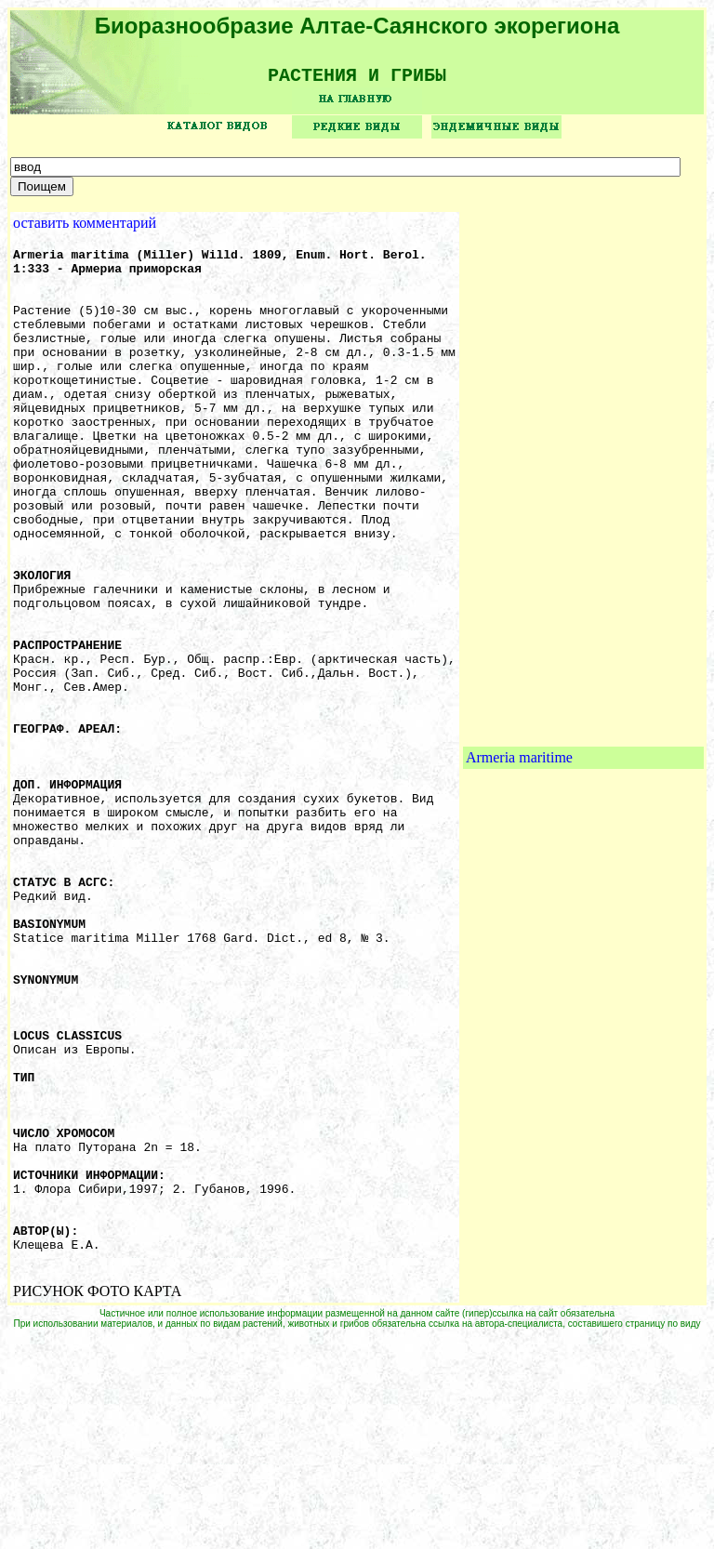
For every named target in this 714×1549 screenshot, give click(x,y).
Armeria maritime (519, 865)
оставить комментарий (84, 229)
